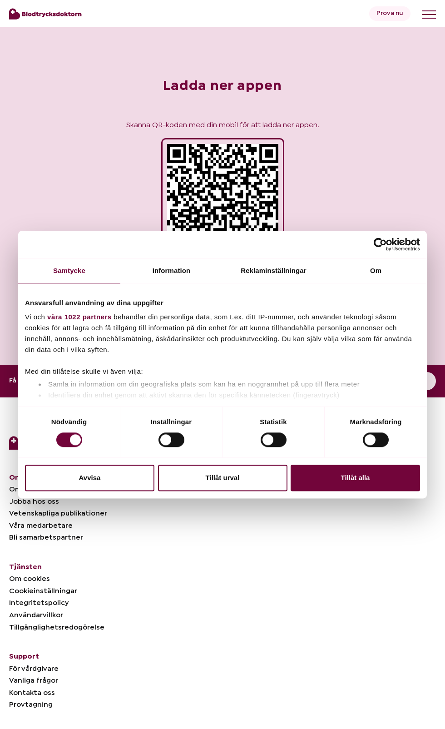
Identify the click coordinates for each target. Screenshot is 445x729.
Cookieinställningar (43, 591)
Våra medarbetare (41, 525)
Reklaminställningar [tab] (273, 270)
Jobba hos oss (34, 501)
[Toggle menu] (429, 14)
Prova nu (389, 13)
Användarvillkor (36, 615)
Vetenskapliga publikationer (58, 513)
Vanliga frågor (33, 680)
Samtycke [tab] (69, 270)
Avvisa (90, 477)
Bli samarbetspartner (46, 537)
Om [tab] (375, 270)
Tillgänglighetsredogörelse (56, 627)
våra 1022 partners (79, 317)
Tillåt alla (355, 477)
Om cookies (29, 578)
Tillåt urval (223, 477)
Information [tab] (172, 270)
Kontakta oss (32, 692)
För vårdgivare (34, 668)
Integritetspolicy (39, 602)
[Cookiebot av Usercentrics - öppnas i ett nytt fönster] (380, 244)
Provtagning (31, 704)
